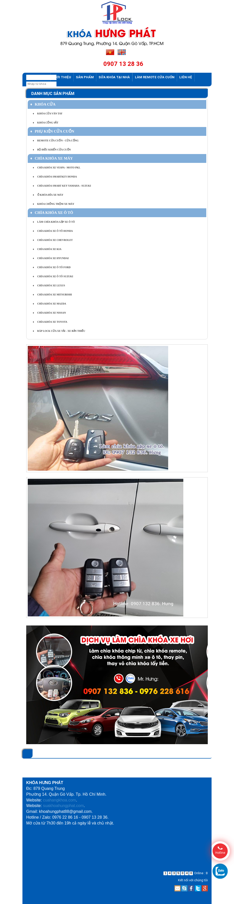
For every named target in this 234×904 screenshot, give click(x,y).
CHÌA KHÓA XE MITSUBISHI (52, 294)
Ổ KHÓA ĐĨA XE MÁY (48, 194)
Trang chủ (38, 77)
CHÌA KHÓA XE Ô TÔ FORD (52, 267)
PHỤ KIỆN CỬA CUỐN (52, 131)
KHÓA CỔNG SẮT (45, 122)
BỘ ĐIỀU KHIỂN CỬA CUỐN (52, 149)
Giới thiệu (62, 77)
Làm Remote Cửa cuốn (154, 77)
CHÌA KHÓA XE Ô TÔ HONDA (53, 231)
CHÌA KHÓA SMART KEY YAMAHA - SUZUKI (62, 185)
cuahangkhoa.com (59, 800)
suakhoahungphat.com (63, 805)
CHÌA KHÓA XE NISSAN (49, 312)
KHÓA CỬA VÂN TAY (48, 113)
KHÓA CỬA (42, 104)
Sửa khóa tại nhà (114, 77)
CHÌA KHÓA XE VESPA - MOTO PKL (56, 167)
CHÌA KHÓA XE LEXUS (49, 285)
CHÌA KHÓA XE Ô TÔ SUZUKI (53, 276)
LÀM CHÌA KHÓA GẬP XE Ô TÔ (54, 221)
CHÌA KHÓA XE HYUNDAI (51, 258)
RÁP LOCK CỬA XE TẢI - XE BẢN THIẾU (59, 331)
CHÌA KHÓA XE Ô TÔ (51, 213)
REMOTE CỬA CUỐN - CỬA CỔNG (56, 140)
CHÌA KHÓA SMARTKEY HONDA (55, 176)
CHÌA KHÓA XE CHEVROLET (53, 240)
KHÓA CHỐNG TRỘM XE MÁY (53, 204)
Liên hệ (185, 77)
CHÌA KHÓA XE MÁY (51, 158)
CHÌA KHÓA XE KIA (47, 249)
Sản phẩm (85, 77)
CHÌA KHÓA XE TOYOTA (50, 321)
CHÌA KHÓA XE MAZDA (49, 303)
